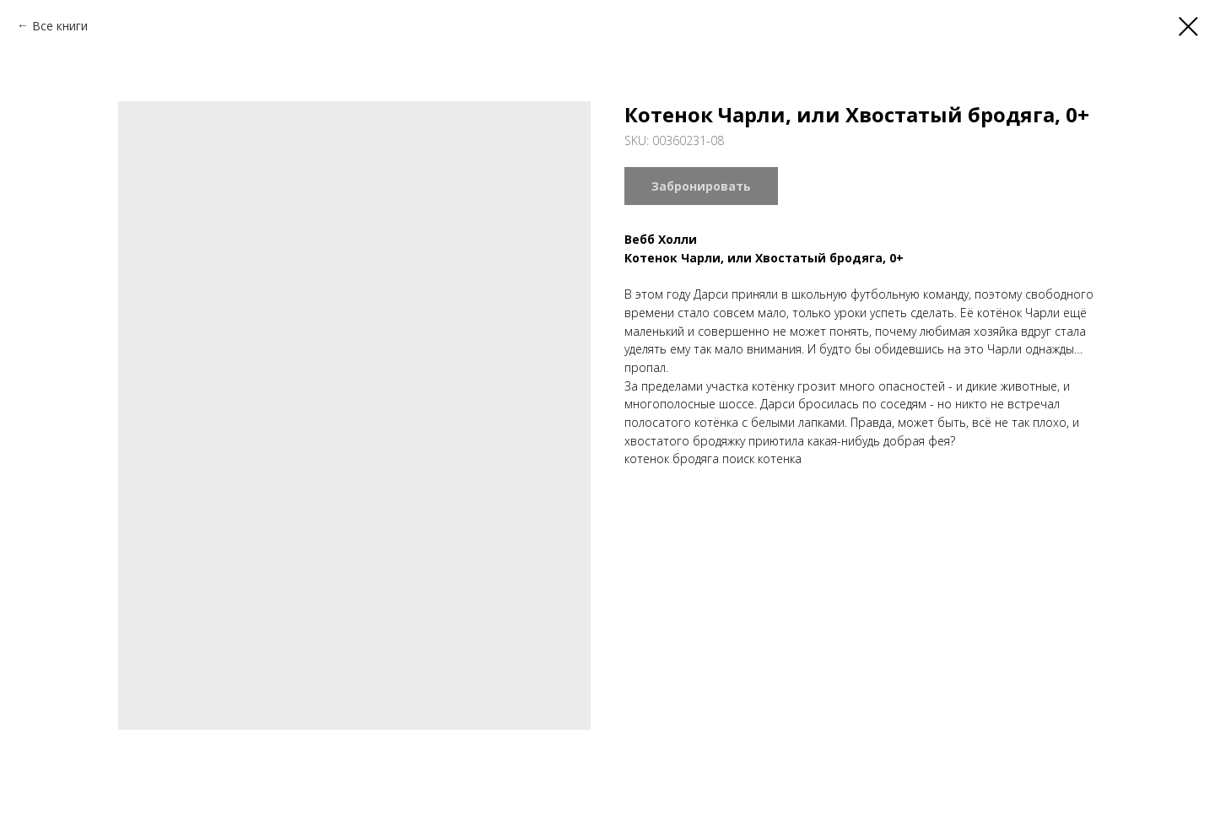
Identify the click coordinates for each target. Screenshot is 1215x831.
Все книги (60, 26)
